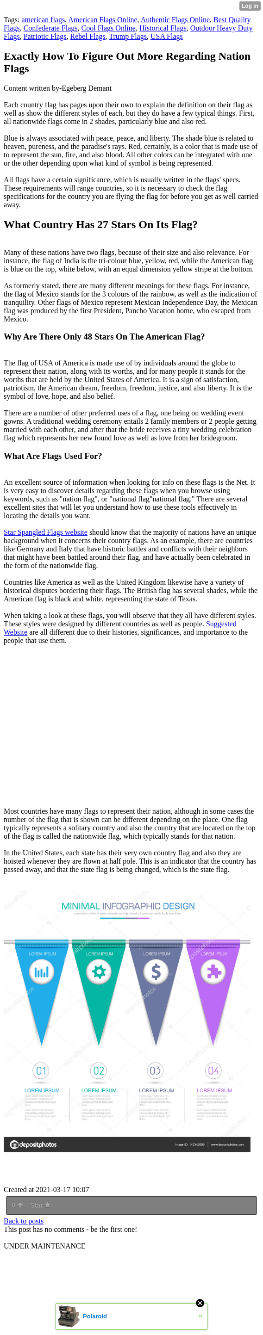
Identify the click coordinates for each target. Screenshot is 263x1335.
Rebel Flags (88, 36)
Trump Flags (128, 36)
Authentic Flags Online (175, 20)
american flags (43, 20)
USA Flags (166, 36)
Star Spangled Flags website (46, 532)
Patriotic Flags (45, 36)
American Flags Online (102, 20)
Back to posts (24, 1221)
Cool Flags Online (108, 28)
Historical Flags (163, 28)
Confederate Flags (51, 28)
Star (40, 1205)
